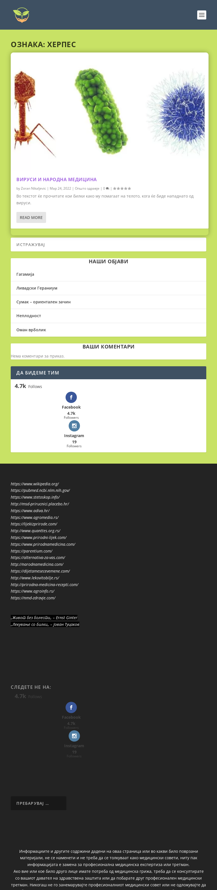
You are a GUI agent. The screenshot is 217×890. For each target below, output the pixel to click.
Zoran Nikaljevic (33, 188)
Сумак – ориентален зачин (43, 301)
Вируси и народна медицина (56, 179)
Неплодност (28, 315)
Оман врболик (31, 329)
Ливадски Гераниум (36, 288)
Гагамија (25, 274)
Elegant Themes (97, 875)
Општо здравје (87, 188)
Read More (31, 217)
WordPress (149, 875)
